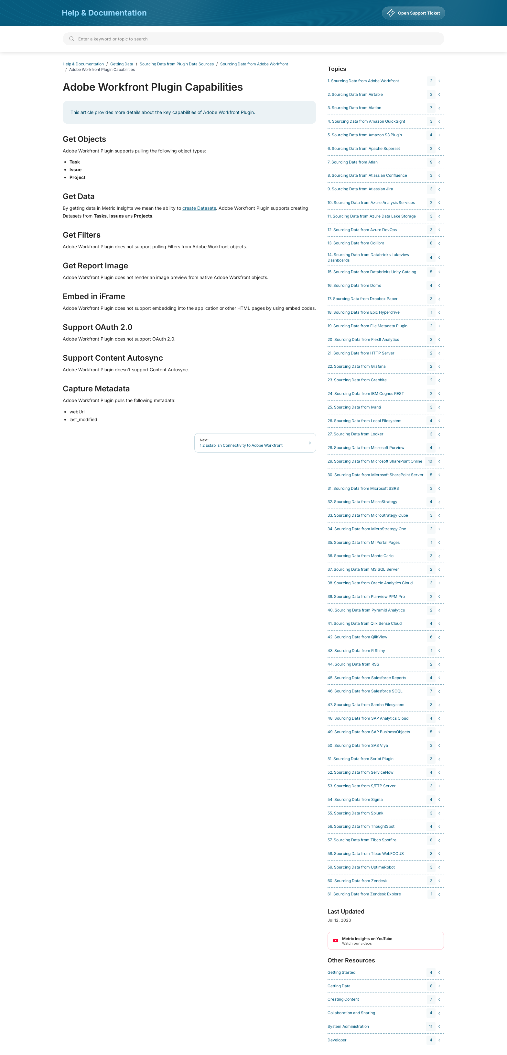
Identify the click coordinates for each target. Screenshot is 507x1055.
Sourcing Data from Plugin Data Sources (177, 64)
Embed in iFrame (94, 296)
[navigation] (385, 81)
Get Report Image (95, 266)
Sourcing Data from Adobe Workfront (254, 64)
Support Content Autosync (113, 358)
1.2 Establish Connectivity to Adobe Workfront (241, 443)
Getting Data (121, 64)
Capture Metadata (96, 389)
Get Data (79, 196)
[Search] (253, 38)
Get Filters (82, 235)
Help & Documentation (104, 12)
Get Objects (84, 139)
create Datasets (199, 208)
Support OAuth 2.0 (98, 327)
